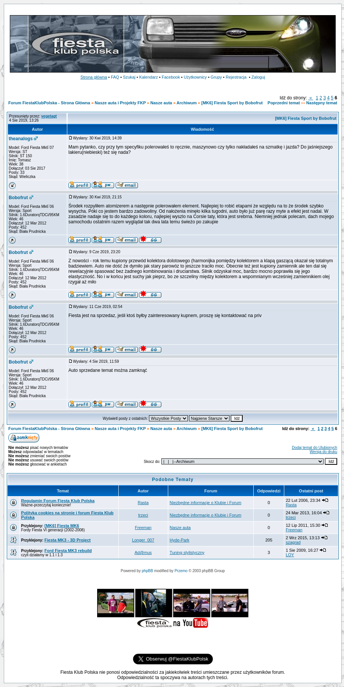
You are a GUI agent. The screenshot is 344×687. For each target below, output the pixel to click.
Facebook (171, 77)
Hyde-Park (179, 540)
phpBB (147, 571)
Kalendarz (148, 77)
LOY (290, 554)
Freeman (143, 527)
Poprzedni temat (284, 103)
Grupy (216, 77)
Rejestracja (236, 77)
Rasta (143, 502)
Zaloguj (258, 77)
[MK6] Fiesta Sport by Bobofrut (232, 103)
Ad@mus (143, 552)
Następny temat (321, 103)
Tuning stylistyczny (187, 552)
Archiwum (187, 103)
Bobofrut (18, 197)
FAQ (115, 77)
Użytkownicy (195, 77)
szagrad (293, 542)
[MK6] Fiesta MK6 (62, 525)
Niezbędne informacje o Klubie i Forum (206, 502)
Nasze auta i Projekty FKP (120, 103)
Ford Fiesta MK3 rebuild (68, 550)
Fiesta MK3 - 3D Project (68, 540)
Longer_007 (143, 540)
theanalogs (21, 138)
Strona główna (94, 77)
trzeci (143, 515)
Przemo (181, 571)
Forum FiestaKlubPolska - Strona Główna (49, 103)
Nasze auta (161, 103)
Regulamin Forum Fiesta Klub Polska (58, 500)
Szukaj (129, 77)
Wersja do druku (323, 452)
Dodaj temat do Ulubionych (314, 448)
